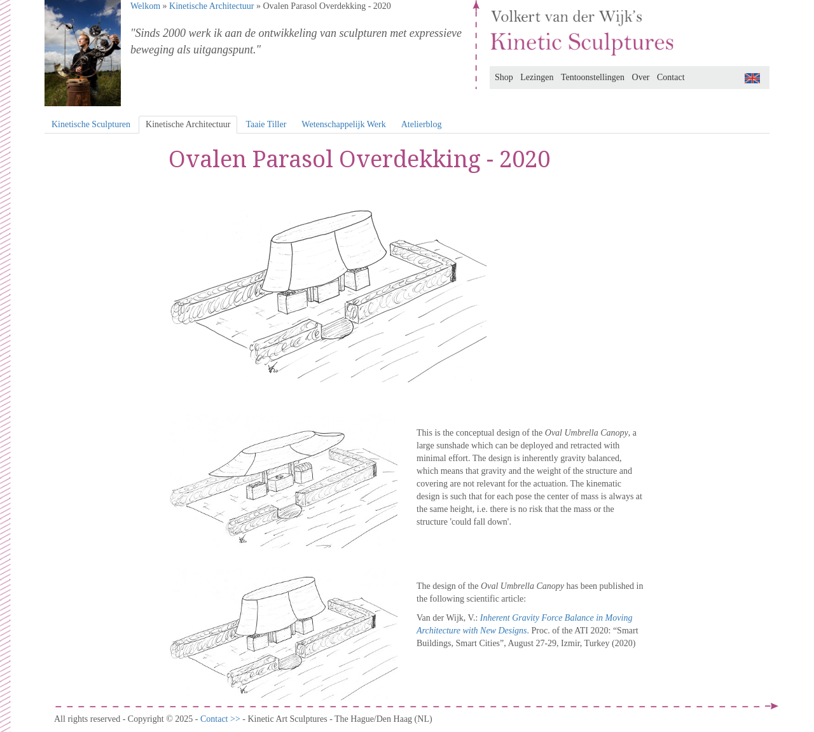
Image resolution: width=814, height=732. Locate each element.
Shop (504, 77)
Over (641, 77)
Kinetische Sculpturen (91, 124)
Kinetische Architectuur (211, 6)
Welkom (145, 6)
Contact (671, 77)
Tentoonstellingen (592, 77)
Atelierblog (421, 124)
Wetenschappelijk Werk (343, 124)
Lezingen (536, 77)
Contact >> (221, 719)
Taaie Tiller (265, 124)
